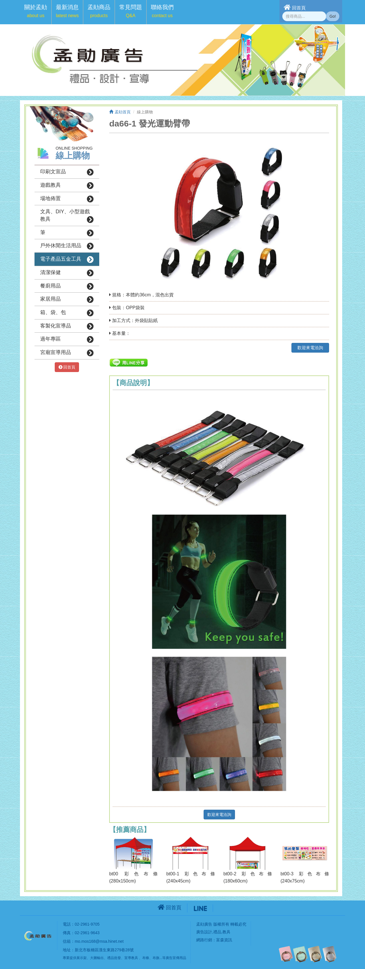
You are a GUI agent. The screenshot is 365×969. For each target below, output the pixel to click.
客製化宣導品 (67, 326)
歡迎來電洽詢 (310, 347)
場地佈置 (67, 199)
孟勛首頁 (120, 112)
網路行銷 (204, 940)
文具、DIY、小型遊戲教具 (67, 216)
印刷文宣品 (67, 172)
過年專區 (67, 339)
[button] (35, 12)
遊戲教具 (67, 185)
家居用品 (67, 299)
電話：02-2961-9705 (81, 924)
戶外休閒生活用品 (67, 246)
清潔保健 (67, 273)
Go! (332, 16)
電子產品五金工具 (67, 259)
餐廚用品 (67, 286)
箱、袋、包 (67, 312)
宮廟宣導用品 (67, 352)
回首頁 (295, 7)
